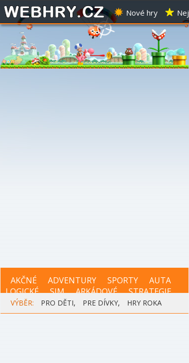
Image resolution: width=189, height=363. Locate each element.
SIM (57, 291)
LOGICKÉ (22, 291)
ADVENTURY (72, 280)
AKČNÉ (24, 280)
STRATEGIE (150, 291)
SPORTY (122, 280)
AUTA (160, 280)
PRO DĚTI (57, 303)
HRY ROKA (144, 303)
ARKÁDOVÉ (96, 291)
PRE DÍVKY (100, 303)
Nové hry (135, 13)
